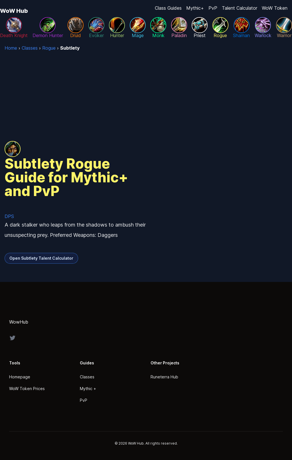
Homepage (19, 376)
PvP (212, 8)
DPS (9, 216)
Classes (87, 376)
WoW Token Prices (27, 388)
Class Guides (168, 8)
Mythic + (88, 388)
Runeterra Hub (164, 376)
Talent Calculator (239, 8)
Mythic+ (195, 8)
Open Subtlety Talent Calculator (41, 258)
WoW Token (274, 8)
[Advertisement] (146, 94)
